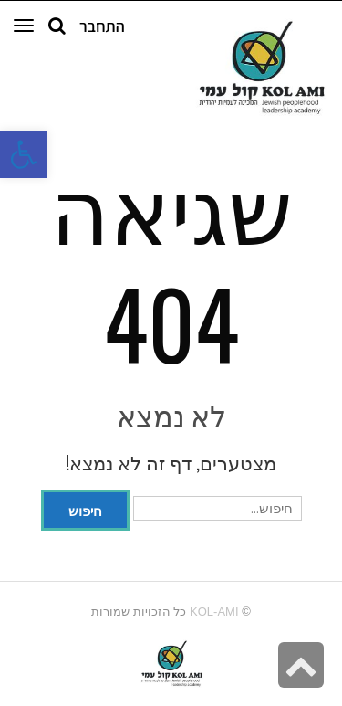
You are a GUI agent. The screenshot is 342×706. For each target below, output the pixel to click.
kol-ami (214, 611)
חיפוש (85, 510)
